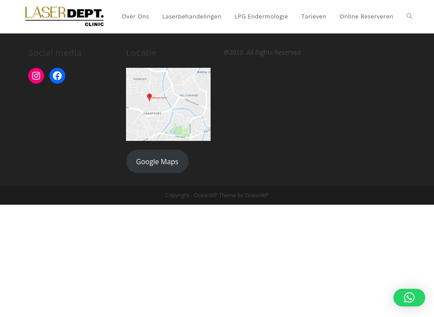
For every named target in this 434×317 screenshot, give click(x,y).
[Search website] (409, 16)
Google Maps (157, 161)
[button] (409, 297)
